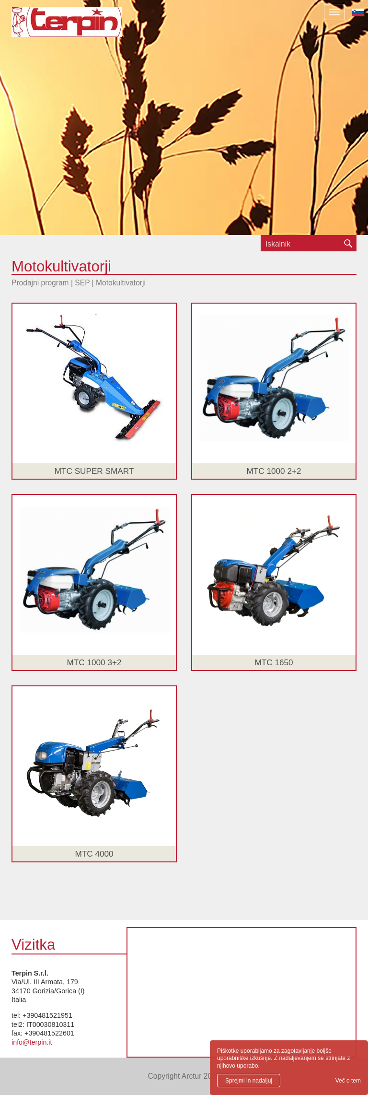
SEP (82, 283)
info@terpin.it (32, 1042)
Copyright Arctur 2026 (184, 1076)
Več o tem (348, 1080)
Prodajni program (40, 283)
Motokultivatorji (121, 283)
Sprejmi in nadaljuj (248, 1080)
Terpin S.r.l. (83, 27)
